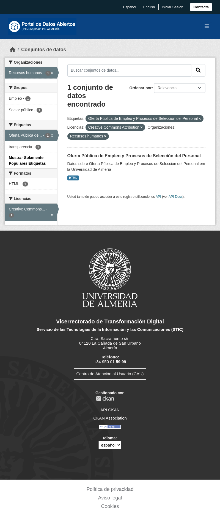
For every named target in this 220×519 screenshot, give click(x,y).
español (129, 7)
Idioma (109, 438)
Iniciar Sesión (172, 7)
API (158, 197)
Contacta (201, 7)
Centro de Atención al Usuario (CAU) (110, 373)
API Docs (176, 197)
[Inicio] (12, 49)
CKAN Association (110, 418)
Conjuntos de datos (43, 49)
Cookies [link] (110, 506)
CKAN (104, 398)
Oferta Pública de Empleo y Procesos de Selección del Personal (134, 155)
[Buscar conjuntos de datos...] (129, 70)
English (149, 7)
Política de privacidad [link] (109, 489)
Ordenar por (141, 88)
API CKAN (110, 409)
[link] (201, 7)
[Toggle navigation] (206, 27)
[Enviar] (198, 70)
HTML (73, 177)
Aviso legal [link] (110, 498)
